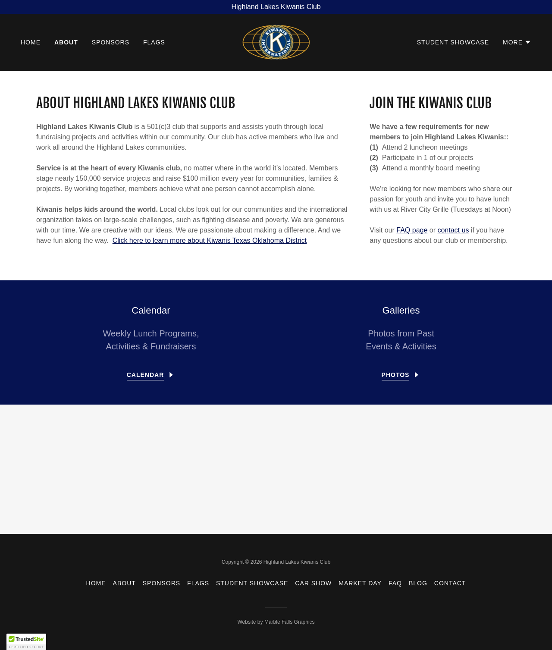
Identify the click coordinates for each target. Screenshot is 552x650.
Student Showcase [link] (453, 42)
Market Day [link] (360, 583)
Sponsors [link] (110, 42)
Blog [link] (418, 583)
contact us (453, 230)
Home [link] (31, 42)
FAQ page (411, 230)
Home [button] (96, 583)
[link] (276, 41)
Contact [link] (450, 583)
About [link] (66, 42)
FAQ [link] (395, 583)
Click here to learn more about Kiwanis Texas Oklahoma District (210, 240)
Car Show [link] (313, 583)
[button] (517, 42)
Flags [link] (154, 42)
